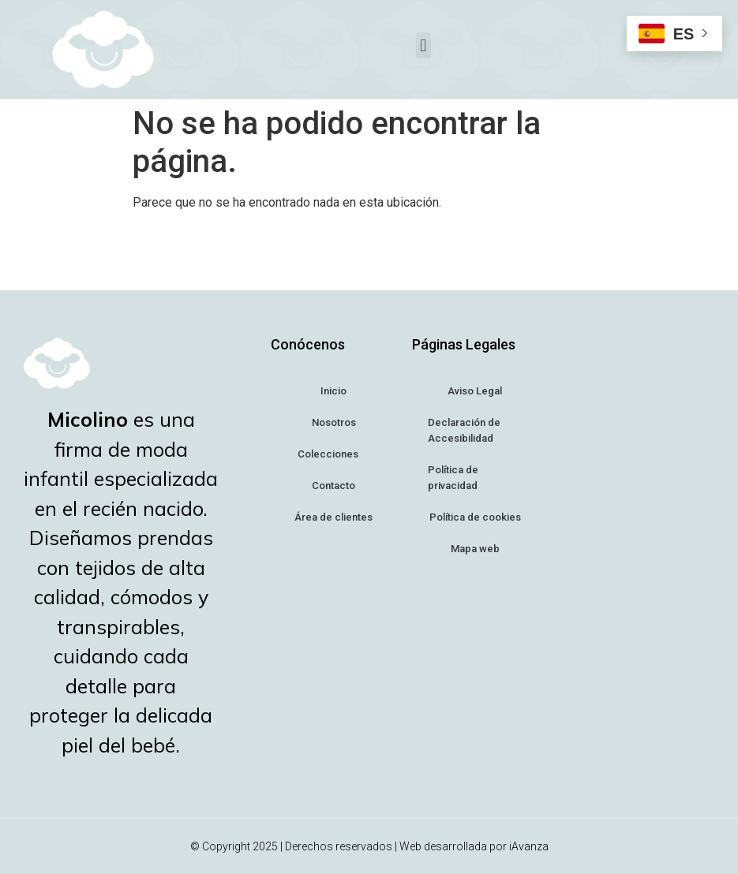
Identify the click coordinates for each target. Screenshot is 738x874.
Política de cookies (475, 517)
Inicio (333, 391)
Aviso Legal (475, 391)
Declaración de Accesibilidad (464, 430)
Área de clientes (333, 517)
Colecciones (334, 455)
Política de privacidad (453, 477)
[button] (423, 45)
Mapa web (475, 549)
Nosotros (334, 422)
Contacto (333, 485)
